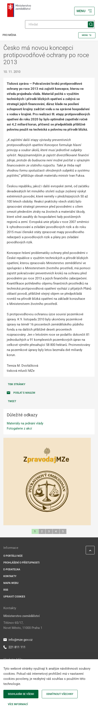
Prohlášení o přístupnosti (21, 562)
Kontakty (9, 576)
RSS (5, 589)
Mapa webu (10, 583)
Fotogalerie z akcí (19, 428)
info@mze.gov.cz (17, 640)
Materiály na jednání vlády (25, 423)
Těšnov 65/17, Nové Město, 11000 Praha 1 (22, 625)
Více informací (18, 704)
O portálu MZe (13, 555)
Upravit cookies (14, 596)
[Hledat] (60, 24)
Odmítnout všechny (59, 694)
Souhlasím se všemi (21, 694)
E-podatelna (11, 569)
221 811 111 (14, 647)
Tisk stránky (16, 384)
